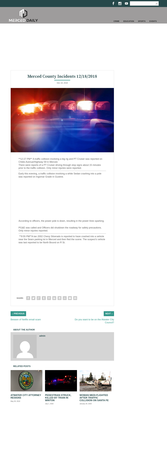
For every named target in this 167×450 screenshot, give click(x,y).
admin (42, 336)
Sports (141, 21)
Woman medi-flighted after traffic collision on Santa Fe (94, 398)
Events (153, 21)
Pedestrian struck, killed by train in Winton (58, 398)
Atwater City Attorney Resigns (26, 396)
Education (128, 21)
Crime (116, 21)
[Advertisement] (83, 47)
